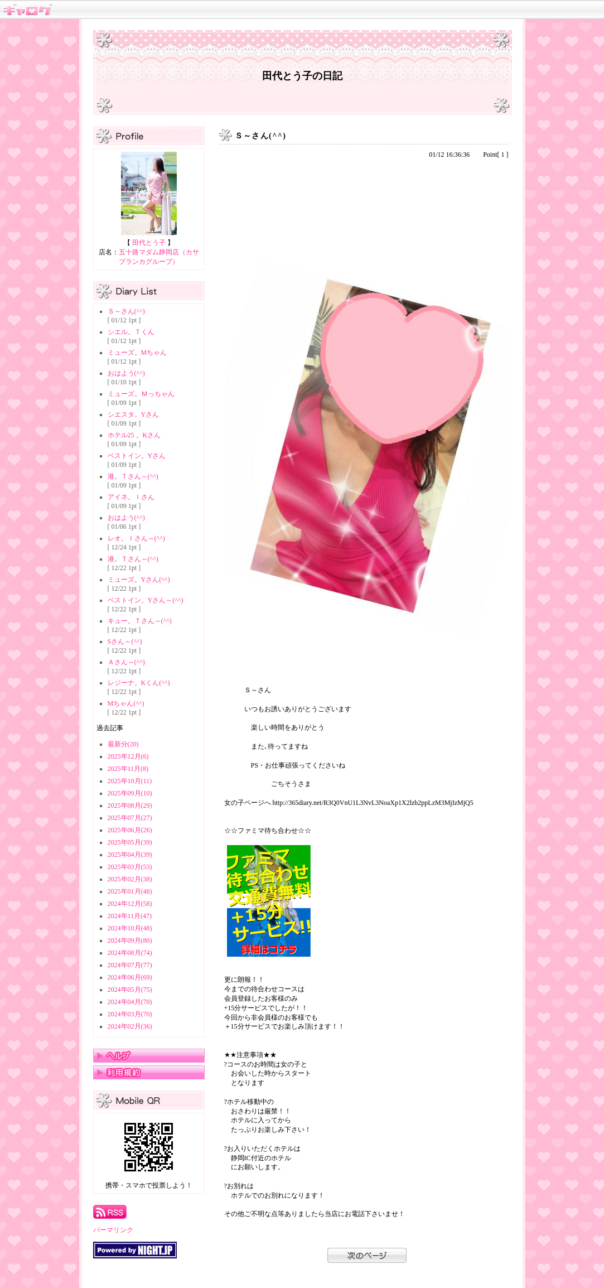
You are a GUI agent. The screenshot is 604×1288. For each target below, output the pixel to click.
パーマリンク (113, 1230)
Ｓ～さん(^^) (126, 311)
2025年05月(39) (130, 842)
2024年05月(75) (130, 989)
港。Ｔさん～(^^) (133, 476)
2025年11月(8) (128, 769)
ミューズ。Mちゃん (137, 352)
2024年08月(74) (130, 953)
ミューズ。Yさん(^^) (139, 579)
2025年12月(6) (128, 756)
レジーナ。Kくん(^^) (139, 683)
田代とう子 (149, 243)
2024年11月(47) (130, 916)
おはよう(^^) (126, 373)
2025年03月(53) (130, 867)
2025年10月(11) (130, 781)
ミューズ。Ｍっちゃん (141, 394)
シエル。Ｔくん (131, 332)
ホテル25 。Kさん (134, 435)
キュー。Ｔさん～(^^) (140, 621)
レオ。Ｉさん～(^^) (136, 538)
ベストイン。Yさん (137, 456)
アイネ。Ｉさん (131, 497)
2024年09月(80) (130, 940)
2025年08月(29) (130, 805)
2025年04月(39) (130, 854)
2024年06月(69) (130, 977)
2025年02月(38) (130, 879)
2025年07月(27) (130, 818)
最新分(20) (123, 744)
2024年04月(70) (130, 1002)
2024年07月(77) (130, 965)
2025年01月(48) (130, 891)
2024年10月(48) (130, 928)
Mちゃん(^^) (126, 703)
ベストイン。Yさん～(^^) (145, 600)
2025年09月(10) (130, 793)
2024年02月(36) (130, 1026)
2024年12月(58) (130, 904)
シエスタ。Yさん (134, 414)
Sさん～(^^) (125, 641)
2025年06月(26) (130, 830)
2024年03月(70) (130, 1014)
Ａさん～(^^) (126, 662)
